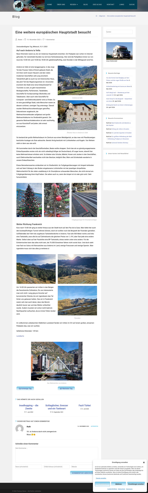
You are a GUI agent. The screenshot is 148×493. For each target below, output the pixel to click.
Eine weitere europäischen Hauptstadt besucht (121, 16)
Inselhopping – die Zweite (29, 405)
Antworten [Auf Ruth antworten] (94, 425)
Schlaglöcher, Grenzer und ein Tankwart (56, 406)
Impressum (129, 489)
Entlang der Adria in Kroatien (120, 129)
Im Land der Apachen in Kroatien (122, 133)
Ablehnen (118, 484)
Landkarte (20, 336)
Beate (20, 39)
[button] (144, 462)
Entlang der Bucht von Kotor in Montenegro (119, 105)
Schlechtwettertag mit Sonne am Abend (118, 86)
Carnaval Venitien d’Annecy (120, 142)
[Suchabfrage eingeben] (119, 32)
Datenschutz (121, 489)
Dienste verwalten (101, 478)
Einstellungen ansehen (136, 484)
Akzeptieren (102, 484)
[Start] (96, 16)
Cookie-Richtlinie (112, 489)
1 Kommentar (50, 39)
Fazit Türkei (84, 405)
